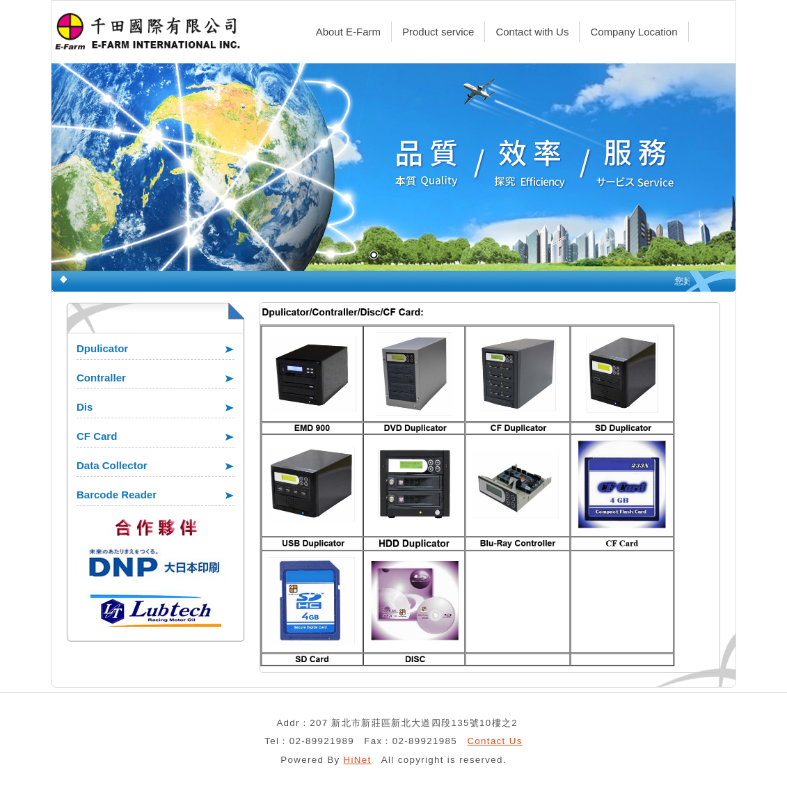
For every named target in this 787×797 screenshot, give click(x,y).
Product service (438, 32)
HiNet (358, 760)
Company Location (633, 32)
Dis (85, 407)
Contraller (101, 378)
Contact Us (494, 741)
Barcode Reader (117, 494)
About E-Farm (348, 32)
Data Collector (112, 465)
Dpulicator (102, 348)
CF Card (97, 436)
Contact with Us (532, 32)
